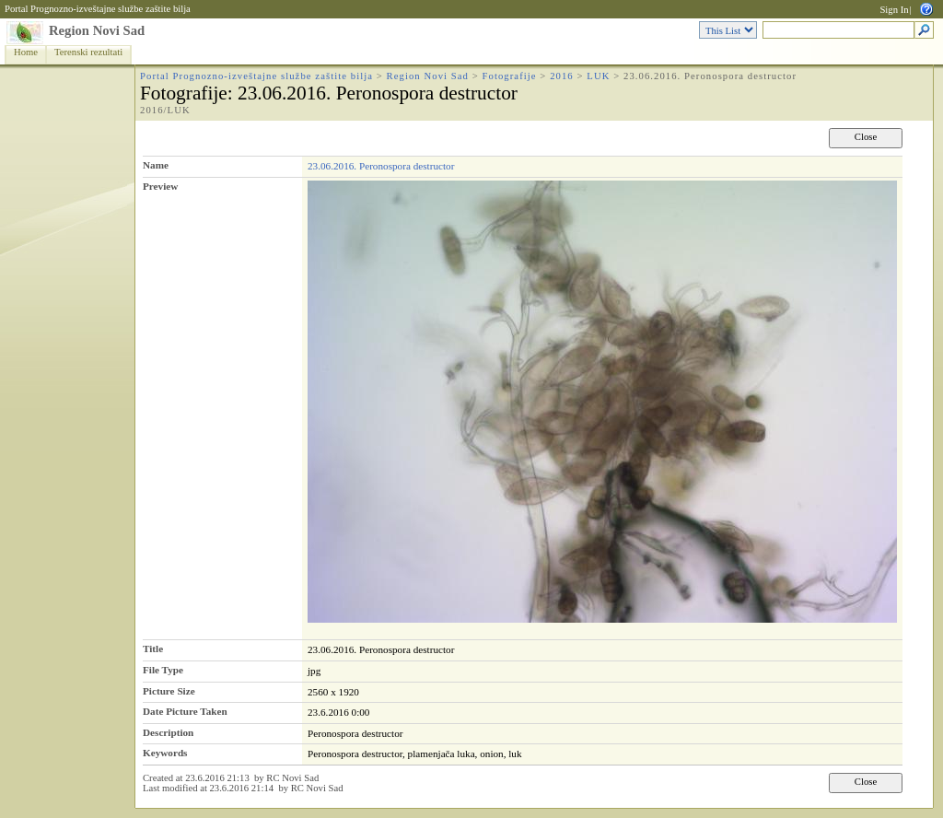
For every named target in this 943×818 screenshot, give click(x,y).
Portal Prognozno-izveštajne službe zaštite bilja (98, 9)
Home (26, 52)
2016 (562, 76)
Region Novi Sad (97, 30)
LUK (598, 76)
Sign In (893, 10)
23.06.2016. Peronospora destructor (381, 165)
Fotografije (510, 76)
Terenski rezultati (88, 52)
